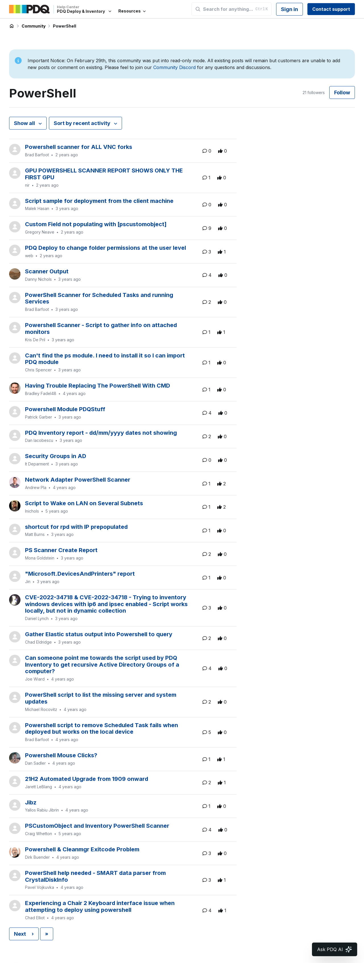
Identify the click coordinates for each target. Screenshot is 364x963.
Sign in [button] (289, 9)
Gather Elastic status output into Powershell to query (98, 634)
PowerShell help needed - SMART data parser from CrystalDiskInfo (95, 876)
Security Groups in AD (55, 456)
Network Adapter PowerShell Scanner (77, 479)
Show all (25, 123)
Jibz (30, 802)
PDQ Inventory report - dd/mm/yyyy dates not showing (101, 432)
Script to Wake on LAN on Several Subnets (84, 503)
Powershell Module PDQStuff (65, 409)
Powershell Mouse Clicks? (61, 755)
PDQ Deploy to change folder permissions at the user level (105, 247)
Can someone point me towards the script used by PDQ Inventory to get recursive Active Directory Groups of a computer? (102, 664)
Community (34, 26)
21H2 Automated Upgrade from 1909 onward (86, 778)
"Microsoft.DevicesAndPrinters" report (80, 573)
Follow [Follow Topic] (342, 92)
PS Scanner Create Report (61, 550)
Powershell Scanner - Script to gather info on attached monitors (101, 328)
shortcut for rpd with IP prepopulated (76, 526)
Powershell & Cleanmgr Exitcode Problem (82, 849)
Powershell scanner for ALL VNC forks (78, 146)
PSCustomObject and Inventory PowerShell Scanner (97, 825)
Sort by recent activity (82, 123)
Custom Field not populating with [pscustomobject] (96, 224)
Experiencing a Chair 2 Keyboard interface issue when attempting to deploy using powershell (100, 906)
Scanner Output (47, 271)
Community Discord (174, 67)
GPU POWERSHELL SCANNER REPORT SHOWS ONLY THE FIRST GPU (104, 174)
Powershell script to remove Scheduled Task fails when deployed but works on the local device (101, 728)
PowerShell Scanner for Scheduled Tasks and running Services (99, 298)
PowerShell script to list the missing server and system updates (100, 698)
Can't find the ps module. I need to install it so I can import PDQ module (105, 359)
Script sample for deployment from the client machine (99, 200)
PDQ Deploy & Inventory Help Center (11, 26)
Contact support (331, 9)
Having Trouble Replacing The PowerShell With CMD (97, 385)
